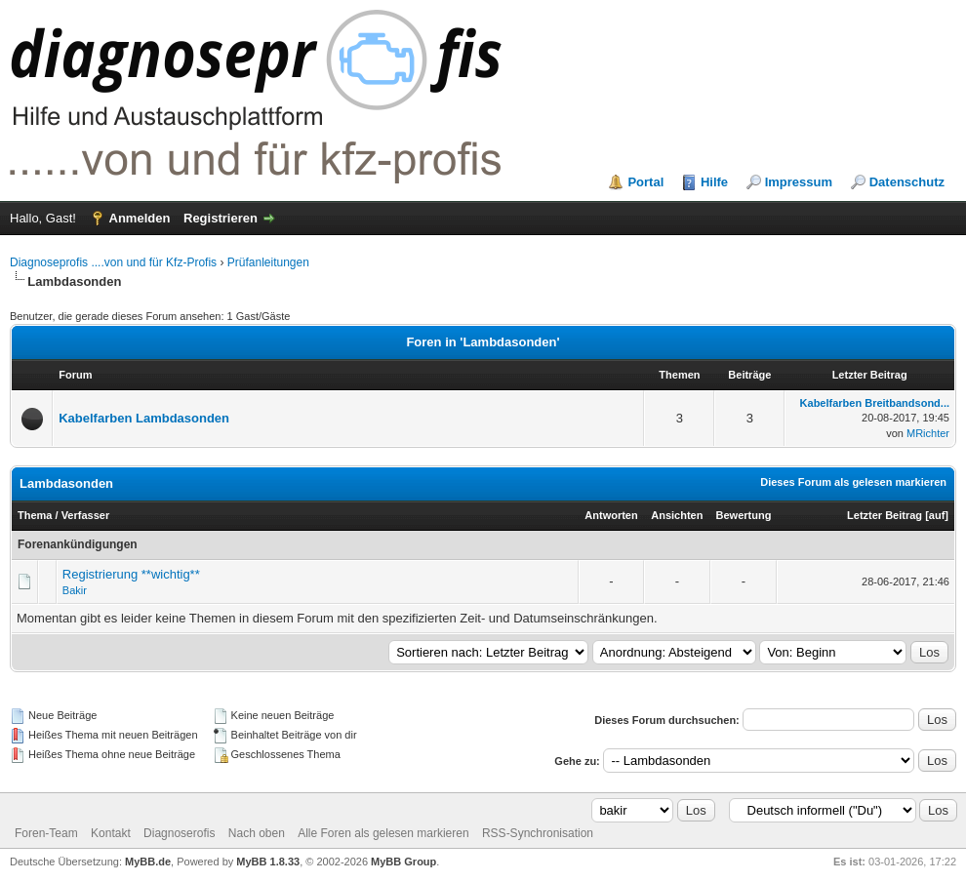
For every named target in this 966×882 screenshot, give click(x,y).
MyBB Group (403, 861)
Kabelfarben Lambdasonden (144, 418)
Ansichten (677, 515)
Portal (645, 182)
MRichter (927, 433)
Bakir (74, 590)
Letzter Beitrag (884, 515)
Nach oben (256, 833)
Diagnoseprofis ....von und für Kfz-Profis (113, 262)
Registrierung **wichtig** (131, 574)
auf (937, 515)
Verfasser (85, 515)
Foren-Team (46, 833)
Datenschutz (907, 182)
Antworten (610, 515)
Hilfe (714, 182)
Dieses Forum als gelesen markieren (853, 482)
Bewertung (744, 515)
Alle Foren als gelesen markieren (383, 833)
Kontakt (111, 833)
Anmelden (140, 218)
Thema (35, 515)
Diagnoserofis (179, 833)
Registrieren (220, 218)
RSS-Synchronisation (537, 833)
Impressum (798, 182)
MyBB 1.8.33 (268, 861)
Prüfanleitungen (268, 262)
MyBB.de (148, 861)
